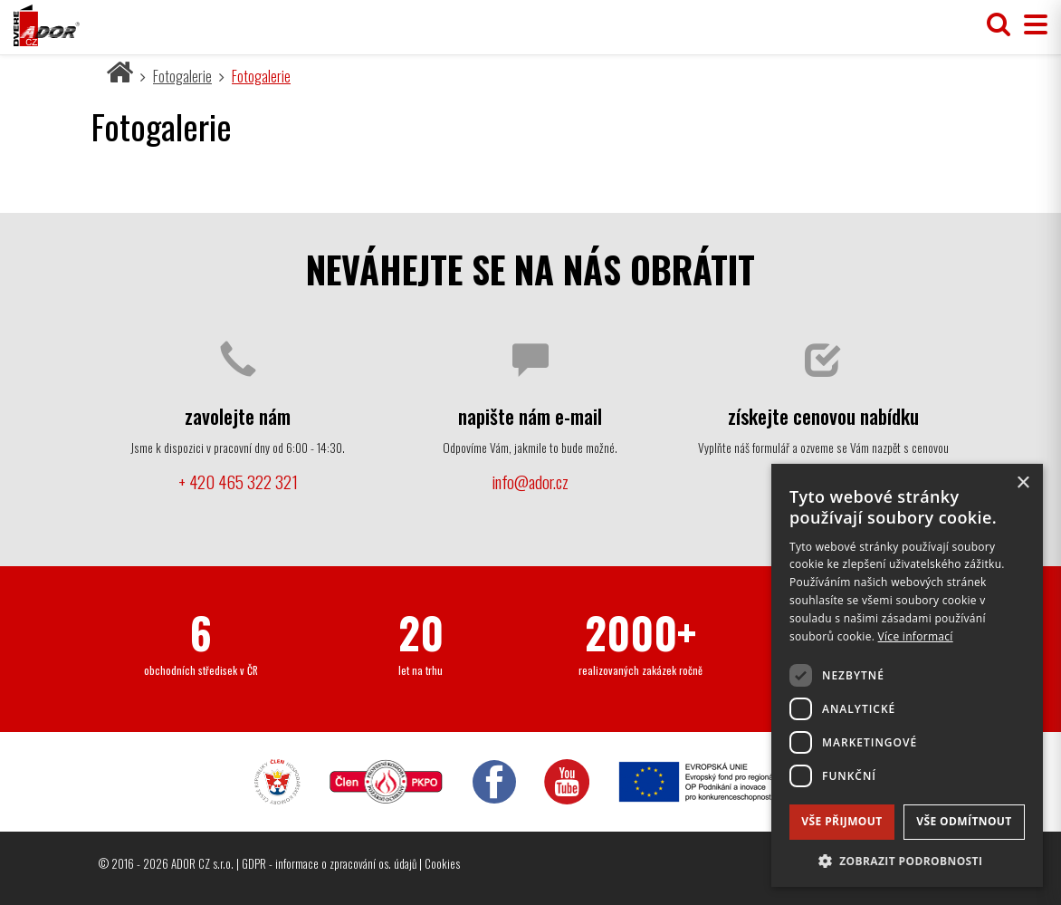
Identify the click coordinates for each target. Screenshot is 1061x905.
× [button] (1022, 483)
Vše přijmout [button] (841, 821)
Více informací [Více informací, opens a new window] (915, 636)
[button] (907, 860)
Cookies (442, 863)
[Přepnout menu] (1031, 24)
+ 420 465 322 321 (238, 481)
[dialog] (907, 675)
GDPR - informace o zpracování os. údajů (329, 863)
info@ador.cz (530, 481)
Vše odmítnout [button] (963, 821)
